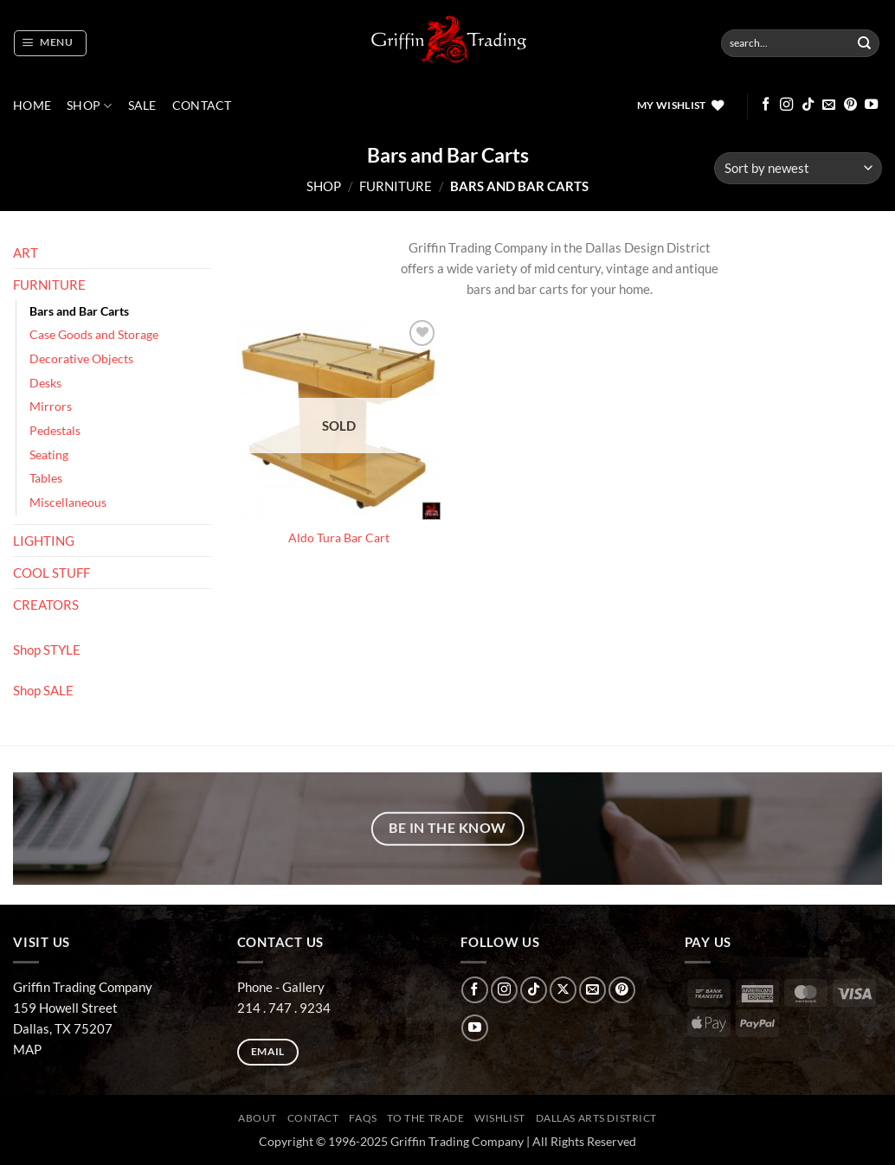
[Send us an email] (828, 105)
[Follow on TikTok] (808, 105)
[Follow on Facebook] (765, 105)
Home (32, 105)
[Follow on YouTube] (871, 105)
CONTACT (202, 105)
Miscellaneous (67, 502)
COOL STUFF (51, 572)
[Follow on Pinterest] (850, 105)
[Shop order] (798, 168)
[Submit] (865, 43)
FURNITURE (395, 186)
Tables (45, 478)
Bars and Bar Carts (79, 311)
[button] (50, 43)
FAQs (363, 1117)
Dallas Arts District (597, 1117)
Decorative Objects (81, 359)
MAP (27, 1049)
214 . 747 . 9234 (284, 1007)
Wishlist (499, 1117)
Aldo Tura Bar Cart (339, 538)
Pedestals (54, 431)
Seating (48, 455)
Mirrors (50, 406)
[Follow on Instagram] (786, 105)
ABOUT (257, 1117)
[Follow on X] (563, 989)
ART (25, 252)
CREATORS (46, 604)
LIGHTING (43, 540)
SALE (142, 105)
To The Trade (425, 1117)
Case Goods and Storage (93, 335)
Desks (45, 383)
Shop (90, 106)
